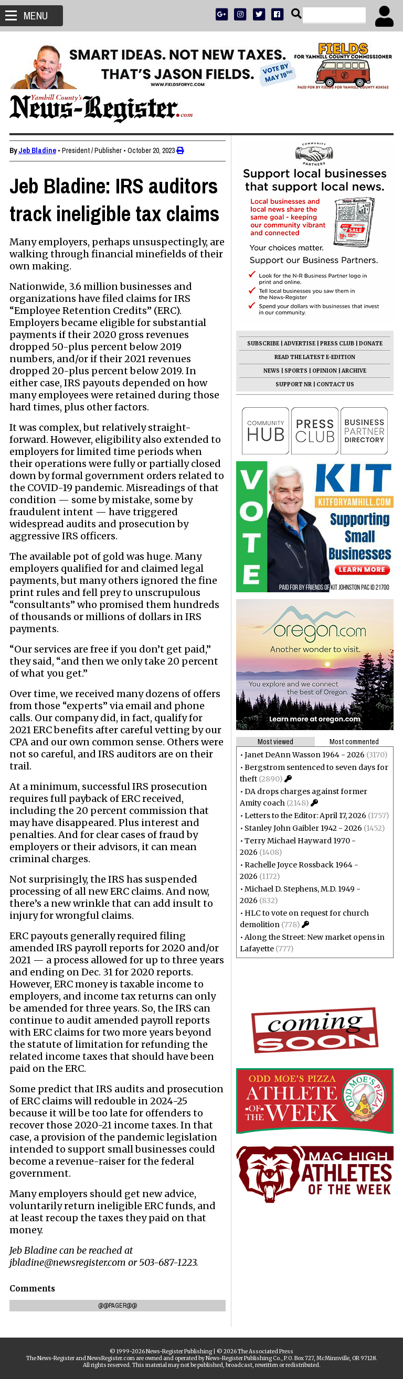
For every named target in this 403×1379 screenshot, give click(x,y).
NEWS (270, 370)
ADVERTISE (298, 343)
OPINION (323, 370)
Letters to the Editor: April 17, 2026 (304, 815)
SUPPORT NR (292, 384)
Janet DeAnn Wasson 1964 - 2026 (303, 754)
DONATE (369, 343)
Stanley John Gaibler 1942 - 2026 (302, 828)
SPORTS (294, 370)
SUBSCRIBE (262, 343)
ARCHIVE (353, 370)
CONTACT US (334, 384)
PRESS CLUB (336, 343)
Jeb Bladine (38, 150)
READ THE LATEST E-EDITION (313, 357)
